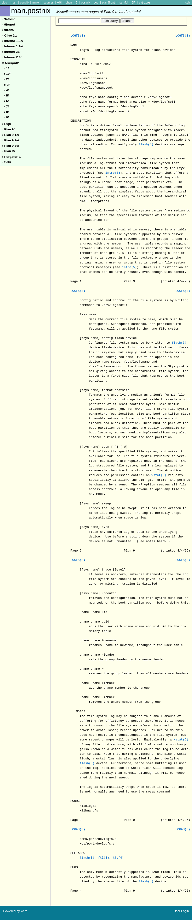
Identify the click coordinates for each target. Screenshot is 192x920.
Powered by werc (15, 911)
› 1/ (6, 68)
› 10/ (7, 73)
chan (69, 2)
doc (96, 2)
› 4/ (6, 90)
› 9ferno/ (8, 24)
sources (49, 2)
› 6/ (6, 101)
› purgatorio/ (11, 156)
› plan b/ (8, 151)
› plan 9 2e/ (10, 140)
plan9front (108, 2)
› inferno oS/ (12, 57)
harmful (123, 2)
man (13, 2)
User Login (181, 911)
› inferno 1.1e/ (12, 46)
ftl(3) (103, 858)
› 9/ (6, 117)
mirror (36, 2)
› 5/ (6, 95)
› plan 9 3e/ (10, 145)
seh (187, 2)
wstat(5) (158, 475)
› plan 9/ (8, 129)
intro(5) (112, 173)
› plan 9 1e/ (10, 135)
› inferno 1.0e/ (12, 41)
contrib (24, 2)
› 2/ (6, 79)
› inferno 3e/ (11, 51)
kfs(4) (118, 858)
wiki (59, 2)
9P (133, 2)
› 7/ (6, 106)
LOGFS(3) (77, 36)
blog (4, 2)
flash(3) (146, 145)
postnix (85, 2)
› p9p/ (6, 124)
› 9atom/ (8, 19)
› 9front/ (8, 30)
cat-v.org (144, 2)
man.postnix (75, 11)
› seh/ (6, 162)
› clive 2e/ (9, 35)
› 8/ (6, 112)
